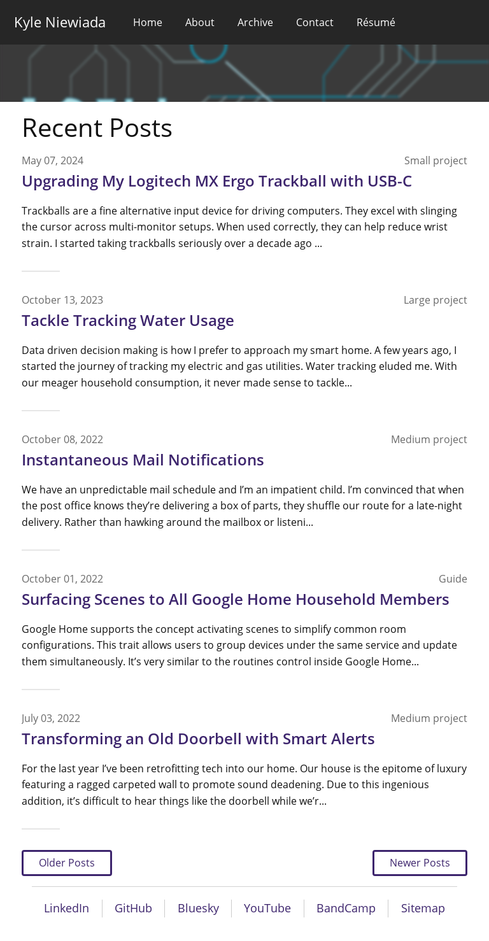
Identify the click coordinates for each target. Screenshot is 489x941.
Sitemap (423, 908)
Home (147, 22)
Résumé (376, 22)
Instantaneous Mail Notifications (143, 459)
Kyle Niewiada (60, 22)
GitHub (133, 908)
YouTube (267, 908)
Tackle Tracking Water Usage (128, 319)
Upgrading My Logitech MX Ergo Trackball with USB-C (217, 180)
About (200, 22)
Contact (315, 22)
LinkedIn (66, 908)
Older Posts (67, 863)
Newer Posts (420, 863)
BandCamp (346, 908)
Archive (255, 22)
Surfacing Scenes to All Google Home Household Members (236, 598)
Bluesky (198, 908)
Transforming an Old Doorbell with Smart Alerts (198, 738)
